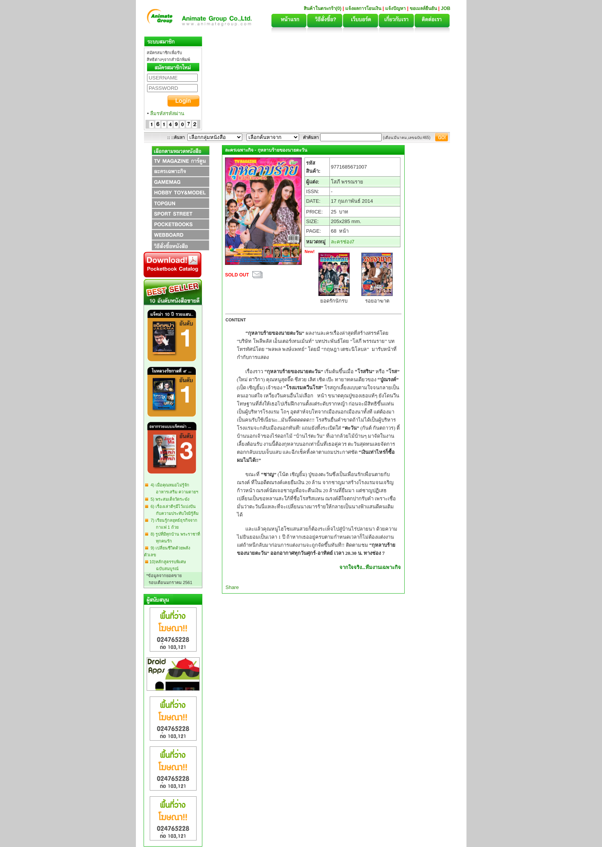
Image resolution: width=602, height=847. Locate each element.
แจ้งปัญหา (395, 8)
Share (232, 587)
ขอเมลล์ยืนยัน (423, 8)
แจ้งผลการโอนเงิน (363, 8)
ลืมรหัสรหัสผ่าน (167, 113)
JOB (445, 8)
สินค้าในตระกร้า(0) (323, 8)
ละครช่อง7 (342, 242)
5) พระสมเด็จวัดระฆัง (168, 499)
